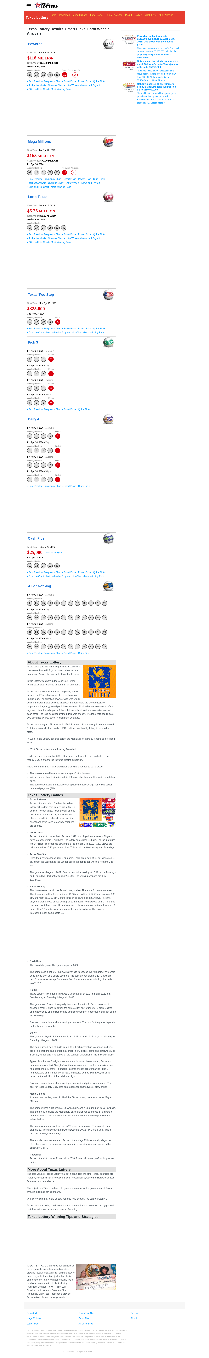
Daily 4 (141, 18)
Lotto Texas (99, 18)
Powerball (67, 18)
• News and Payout (90, 87)
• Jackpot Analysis (36, 87)
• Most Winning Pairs (60, 91)
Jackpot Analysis (53, 554)
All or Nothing (169, 18)
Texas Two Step (116, 18)
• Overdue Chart (55, 87)
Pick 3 (131, 18)
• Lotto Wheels (71, 87)
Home (56, 18)
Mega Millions (82, 18)
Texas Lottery (37, 18)
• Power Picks (84, 83)
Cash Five (153, 18)
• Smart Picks (69, 83)
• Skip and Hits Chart (38, 91)
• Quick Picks (98, 83)
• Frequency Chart (51, 83)
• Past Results (34, 83)
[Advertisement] (71, 115)
